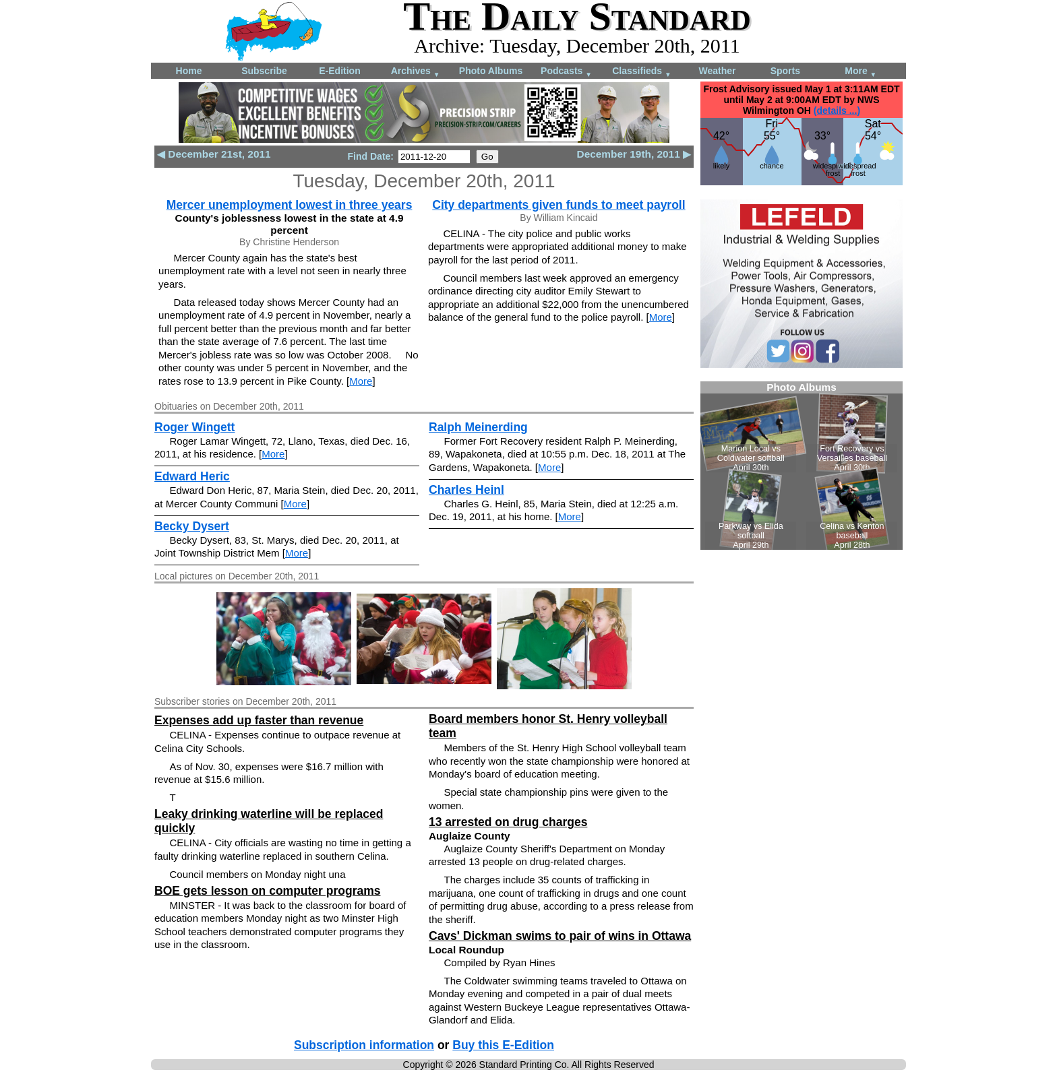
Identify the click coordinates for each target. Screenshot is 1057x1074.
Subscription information (364, 1045)
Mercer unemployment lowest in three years (290, 205)
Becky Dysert (191, 526)
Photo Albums (490, 70)
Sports (785, 70)
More (860, 71)
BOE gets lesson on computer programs (267, 890)
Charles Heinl (466, 490)
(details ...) (837, 110)
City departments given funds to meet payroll (558, 205)
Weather (717, 70)
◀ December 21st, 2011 (214, 154)
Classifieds (641, 71)
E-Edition (339, 70)
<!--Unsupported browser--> (801, 465)
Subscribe (264, 70)
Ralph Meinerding (478, 427)
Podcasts (566, 71)
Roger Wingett (194, 427)
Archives (415, 71)
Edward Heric (192, 476)
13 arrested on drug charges (508, 822)
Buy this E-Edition (503, 1045)
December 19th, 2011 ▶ (634, 154)
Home (189, 70)
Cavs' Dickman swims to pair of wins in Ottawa (560, 936)
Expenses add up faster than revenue (258, 720)
